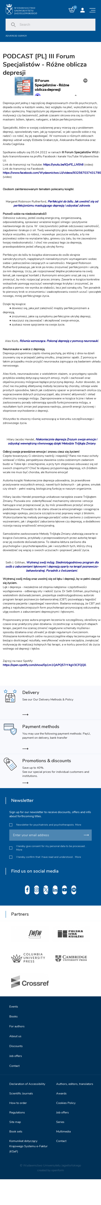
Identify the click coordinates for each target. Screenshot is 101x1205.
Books (13, 1016)
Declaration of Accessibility (27, 1084)
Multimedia (63, 1131)
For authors (17, 1026)
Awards (61, 1093)
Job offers (15, 1056)
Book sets (15, 1131)
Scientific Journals (21, 1093)
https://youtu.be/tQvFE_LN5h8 (63, 165)
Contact (14, 1066)
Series (60, 1122)
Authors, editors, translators (74, 1084)
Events (13, 1007)
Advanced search (16, 35)
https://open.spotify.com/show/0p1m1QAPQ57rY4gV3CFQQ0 (44, 665)
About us (15, 1036)
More (78, 825)
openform (57, 1170)
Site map (15, 1122)
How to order (18, 1103)
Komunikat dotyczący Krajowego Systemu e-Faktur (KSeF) (28, 1146)
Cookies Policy (66, 1103)
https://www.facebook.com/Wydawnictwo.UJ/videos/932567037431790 (52, 173)
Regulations (17, 1112)
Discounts (16, 1046)
